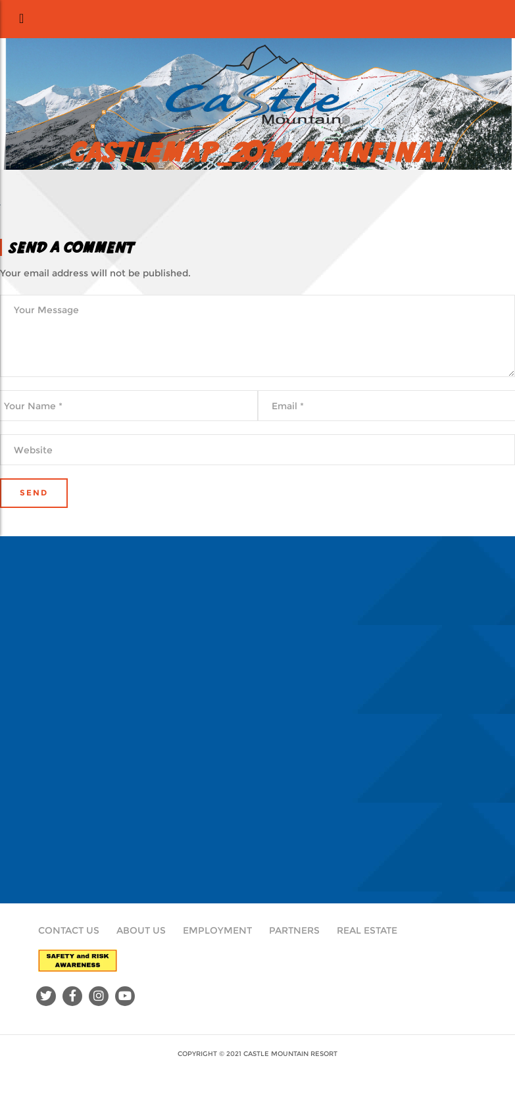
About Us (141, 930)
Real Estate (367, 930)
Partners (294, 930)
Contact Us (68, 930)
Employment (217, 930)
